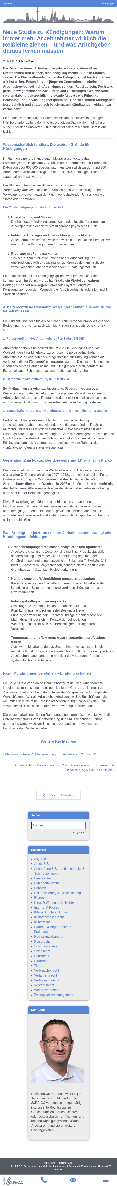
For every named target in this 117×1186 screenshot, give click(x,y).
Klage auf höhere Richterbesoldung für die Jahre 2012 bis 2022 (50, 754)
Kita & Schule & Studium (51, 912)
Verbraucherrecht (46, 970)
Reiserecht (42, 941)
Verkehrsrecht (44, 985)
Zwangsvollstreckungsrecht (53, 995)
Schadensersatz (45, 946)
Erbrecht (40, 897)
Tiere (37, 965)
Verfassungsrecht (46, 980)
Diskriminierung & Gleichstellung (57, 893)
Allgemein (41, 859)
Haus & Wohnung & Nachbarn (56, 902)
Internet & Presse (46, 907)
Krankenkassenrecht (49, 917)
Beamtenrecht (44, 878)
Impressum (49, 1163)
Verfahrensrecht (45, 975)
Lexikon (7, 3)
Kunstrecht (42, 922)
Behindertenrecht (46, 883)
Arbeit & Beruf (26, 61)
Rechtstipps (107, 3)
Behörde (40, 888)
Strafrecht (41, 961)
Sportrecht (41, 956)
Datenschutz (65, 1163)
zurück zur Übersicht (58, 795)
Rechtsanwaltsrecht (48, 936)
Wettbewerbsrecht (47, 990)
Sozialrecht (42, 951)
